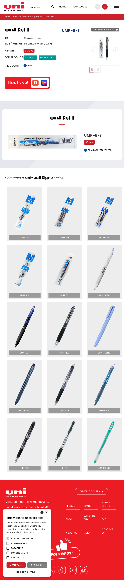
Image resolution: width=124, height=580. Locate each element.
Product (17, 16)
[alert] (27, 543)
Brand (87, 506)
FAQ (104, 519)
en (105, 6)
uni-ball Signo (30, 16)
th (97, 6)
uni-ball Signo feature (105, 29)
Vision (87, 532)
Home (62, 6)
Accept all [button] (16, 565)
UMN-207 (30, 57)
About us (71, 532)
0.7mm (29, 50)
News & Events (106, 504)
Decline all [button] (37, 565)
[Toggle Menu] (116, 6)
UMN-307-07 (47, 57)
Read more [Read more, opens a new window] (29, 532)
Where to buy (89, 517)
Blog (69, 519)
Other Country (91, 491)
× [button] (46, 512)
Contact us (80, 6)
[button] (27, 571)
